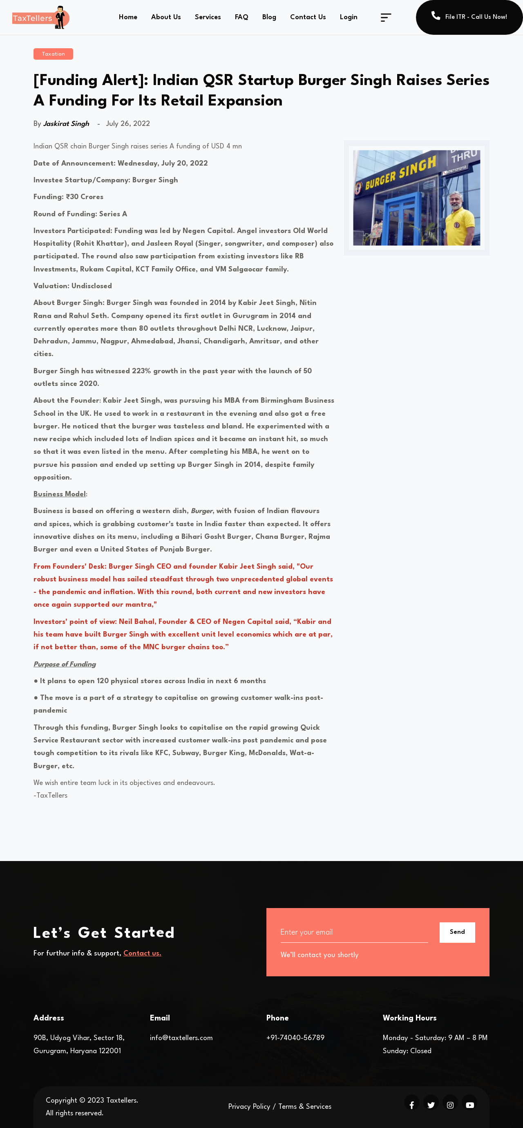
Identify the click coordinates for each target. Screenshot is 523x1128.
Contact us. (142, 953)
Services (208, 17)
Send (457, 932)
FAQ (241, 17)
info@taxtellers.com (181, 1038)
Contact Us (308, 17)
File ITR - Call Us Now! (469, 15)
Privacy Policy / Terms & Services (279, 1106)
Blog (269, 17)
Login (349, 17)
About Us (166, 17)
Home (128, 17)
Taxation (53, 54)
